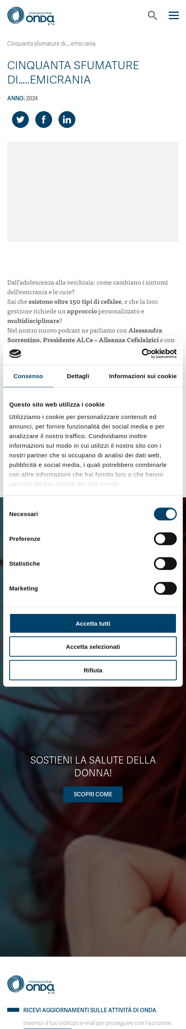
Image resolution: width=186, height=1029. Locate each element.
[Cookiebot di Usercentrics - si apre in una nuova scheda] (142, 354)
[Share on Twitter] (20, 120)
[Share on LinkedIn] (67, 120)
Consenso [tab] (28, 375)
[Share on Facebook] (44, 120)
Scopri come (93, 794)
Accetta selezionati (93, 646)
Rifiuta (93, 669)
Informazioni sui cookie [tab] (143, 375)
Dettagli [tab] (78, 375)
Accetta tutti (93, 623)
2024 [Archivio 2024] (32, 98)
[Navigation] (174, 15)
